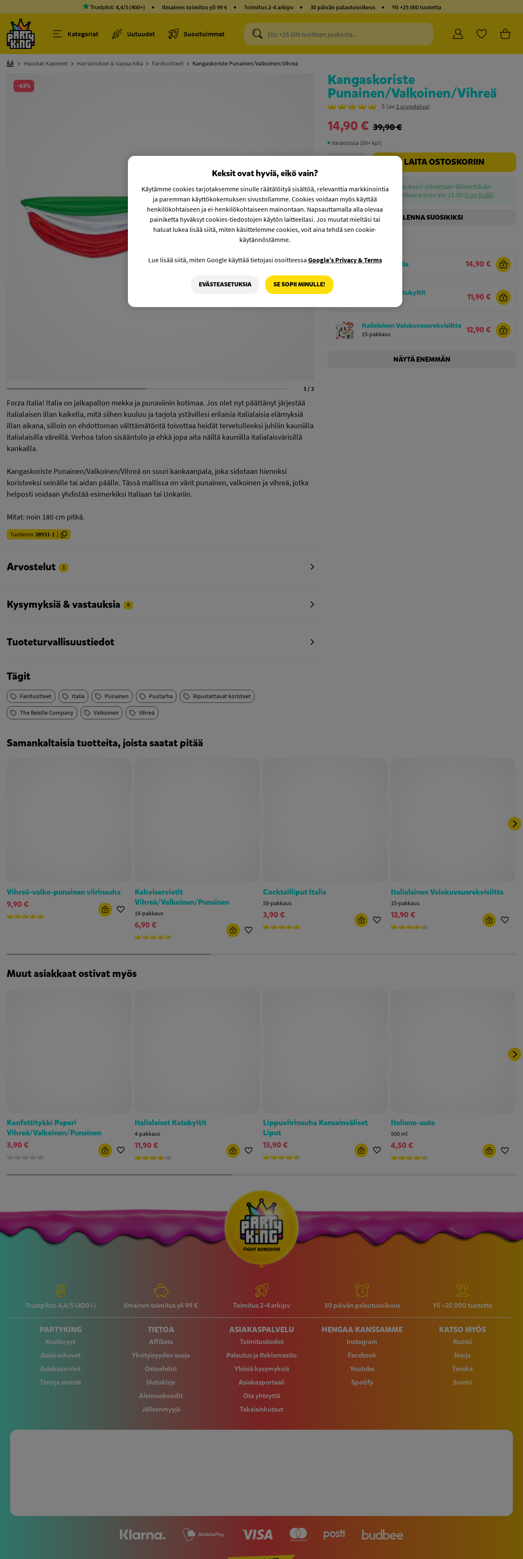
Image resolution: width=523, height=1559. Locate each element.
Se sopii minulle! (299, 284)
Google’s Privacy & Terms (345, 260)
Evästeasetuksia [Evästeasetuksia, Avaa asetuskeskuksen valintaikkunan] (225, 284)
